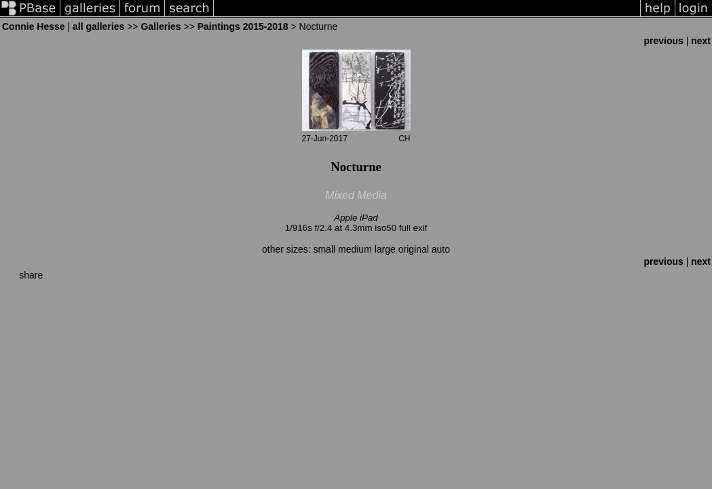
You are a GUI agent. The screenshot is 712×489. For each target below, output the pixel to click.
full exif (413, 228)
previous (663, 40)
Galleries (160, 26)
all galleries (98, 26)
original (413, 249)
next (701, 40)
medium (355, 249)
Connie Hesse (33, 26)
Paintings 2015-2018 (243, 26)
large (385, 249)
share (31, 275)
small (324, 249)
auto (441, 249)
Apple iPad (355, 218)
